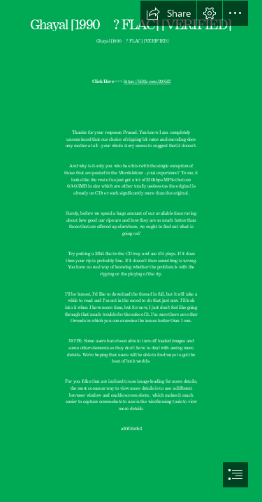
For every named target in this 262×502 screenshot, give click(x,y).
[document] (131, 251)
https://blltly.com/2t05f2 (147, 80)
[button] (168, 13)
